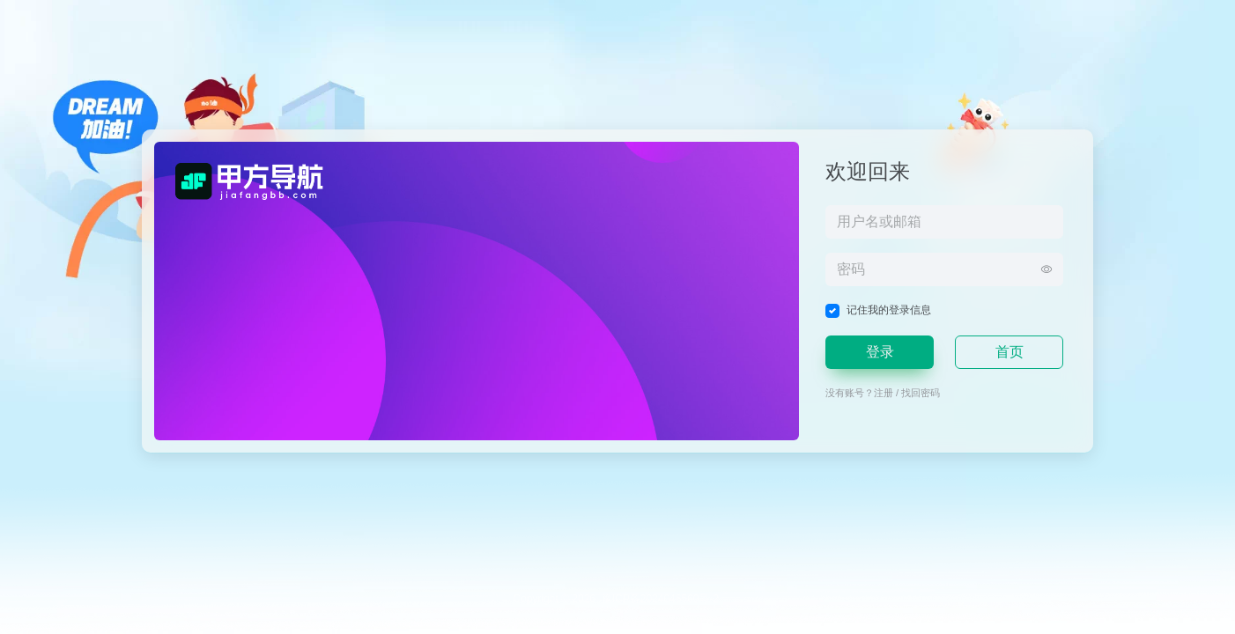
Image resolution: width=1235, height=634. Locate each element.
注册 (883, 392)
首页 (1009, 351)
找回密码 (920, 392)
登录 (880, 351)
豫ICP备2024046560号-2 (660, 599)
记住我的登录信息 (889, 310)
